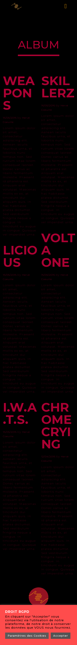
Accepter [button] (60, 635)
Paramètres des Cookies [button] (27, 635)
